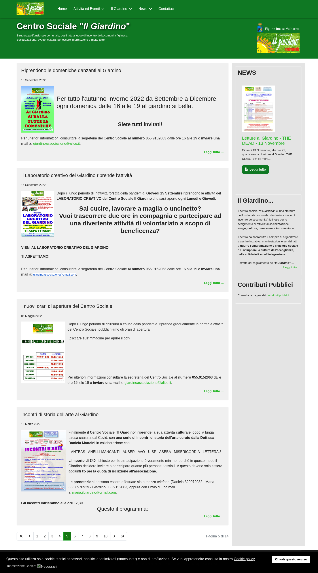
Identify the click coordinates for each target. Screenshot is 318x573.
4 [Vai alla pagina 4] (60, 536)
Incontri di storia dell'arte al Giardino (59, 414)
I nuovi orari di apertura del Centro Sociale (66, 306)
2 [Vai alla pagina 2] (45, 536)
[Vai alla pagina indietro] (30, 536)
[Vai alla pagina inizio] (21, 536)
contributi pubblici (278, 295)
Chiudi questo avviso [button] (291, 559)
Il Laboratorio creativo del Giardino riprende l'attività (76, 175)
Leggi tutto (255, 169)
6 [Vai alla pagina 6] (75, 536)
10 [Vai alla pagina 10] (106, 536)
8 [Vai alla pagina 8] (90, 536)
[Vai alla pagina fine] (122, 536)
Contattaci (166, 9)
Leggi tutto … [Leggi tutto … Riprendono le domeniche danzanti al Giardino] (214, 152)
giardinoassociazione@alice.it (56, 143)
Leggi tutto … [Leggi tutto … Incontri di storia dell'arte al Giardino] (214, 516)
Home (62, 9)
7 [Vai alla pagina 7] (82, 536)
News (142, 9)
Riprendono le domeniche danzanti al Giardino (71, 70)
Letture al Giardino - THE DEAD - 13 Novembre (266, 141)
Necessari (49, 566)
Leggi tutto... (291, 267)
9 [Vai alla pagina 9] (97, 536)
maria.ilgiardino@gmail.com (94, 492)
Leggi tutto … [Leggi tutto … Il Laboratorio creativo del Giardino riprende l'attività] (214, 283)
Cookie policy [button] (244, 559)
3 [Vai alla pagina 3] (52, 536)
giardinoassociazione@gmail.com (54, 274)
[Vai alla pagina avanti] (114, 536)
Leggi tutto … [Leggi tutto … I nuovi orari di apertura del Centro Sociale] (214, 391)
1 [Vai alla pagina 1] (37, 536)
